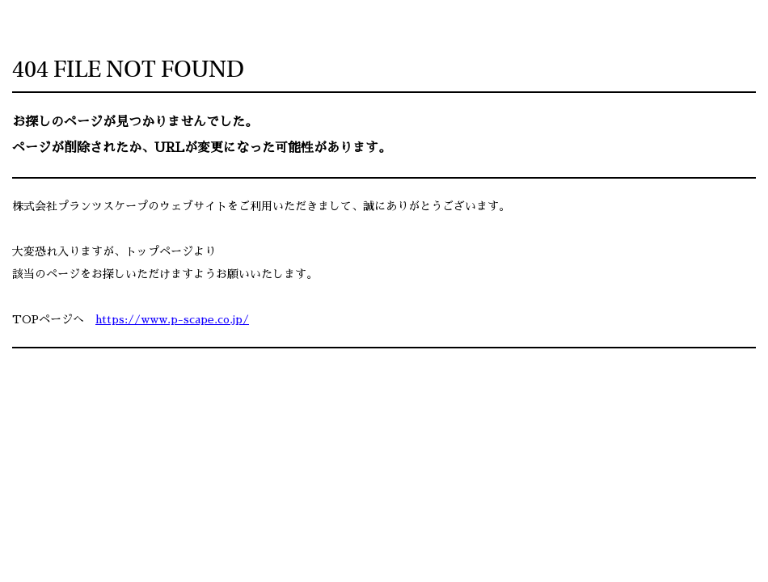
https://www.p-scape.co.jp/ (172, 319)
